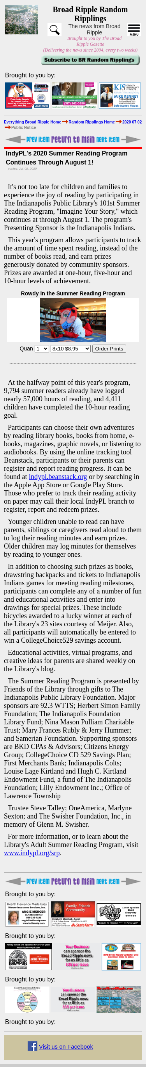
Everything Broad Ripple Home (32, 122)
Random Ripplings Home (92, 122)
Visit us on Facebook (66, 1046)
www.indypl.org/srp (32, 853)
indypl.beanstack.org (58, 477)
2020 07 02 (132, 122)
